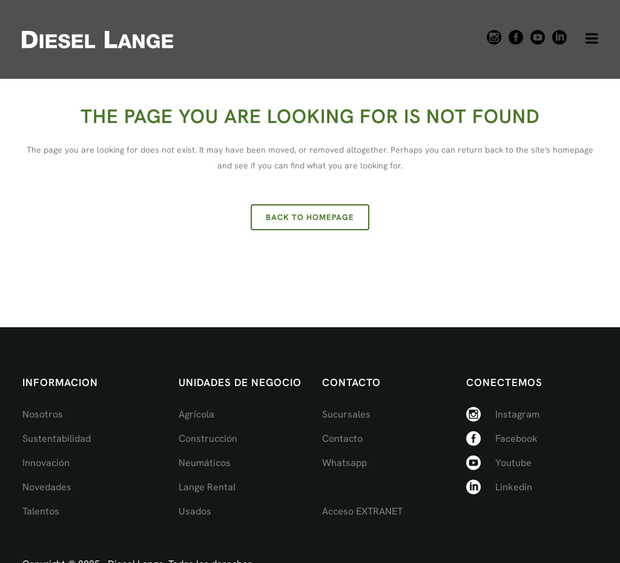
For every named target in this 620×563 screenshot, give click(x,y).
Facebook (516, 438)
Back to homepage (310, 217)
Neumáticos (205, 462)
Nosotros (42, 414)
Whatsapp (344, 462)
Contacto (342, 438)
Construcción (208, 438)
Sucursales (346, 414)
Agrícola (196, 414)
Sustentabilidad (56, 438)
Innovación (46, 462)
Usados (195, 511)
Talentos (40, 511)
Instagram (517, 414)
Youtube (513, 462)
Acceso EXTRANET (362, 511)
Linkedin (513, 487)
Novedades (46, 487)
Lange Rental (207, 487)
